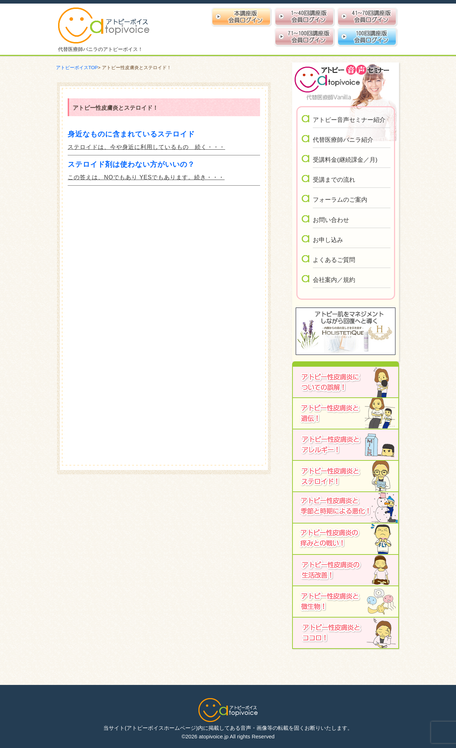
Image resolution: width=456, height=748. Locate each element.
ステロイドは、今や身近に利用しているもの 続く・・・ (146, 147)
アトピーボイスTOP (77, 67)
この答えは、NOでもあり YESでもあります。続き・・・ (146, 177)
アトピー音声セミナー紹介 (349, 120)
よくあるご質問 (334, 260)
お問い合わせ (331, 220)
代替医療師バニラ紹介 (343, 139)
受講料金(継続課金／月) (345, 159)
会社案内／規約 (334, 280)
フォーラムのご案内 (340, 199)
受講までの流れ (334, 179)
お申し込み (328, 240)
